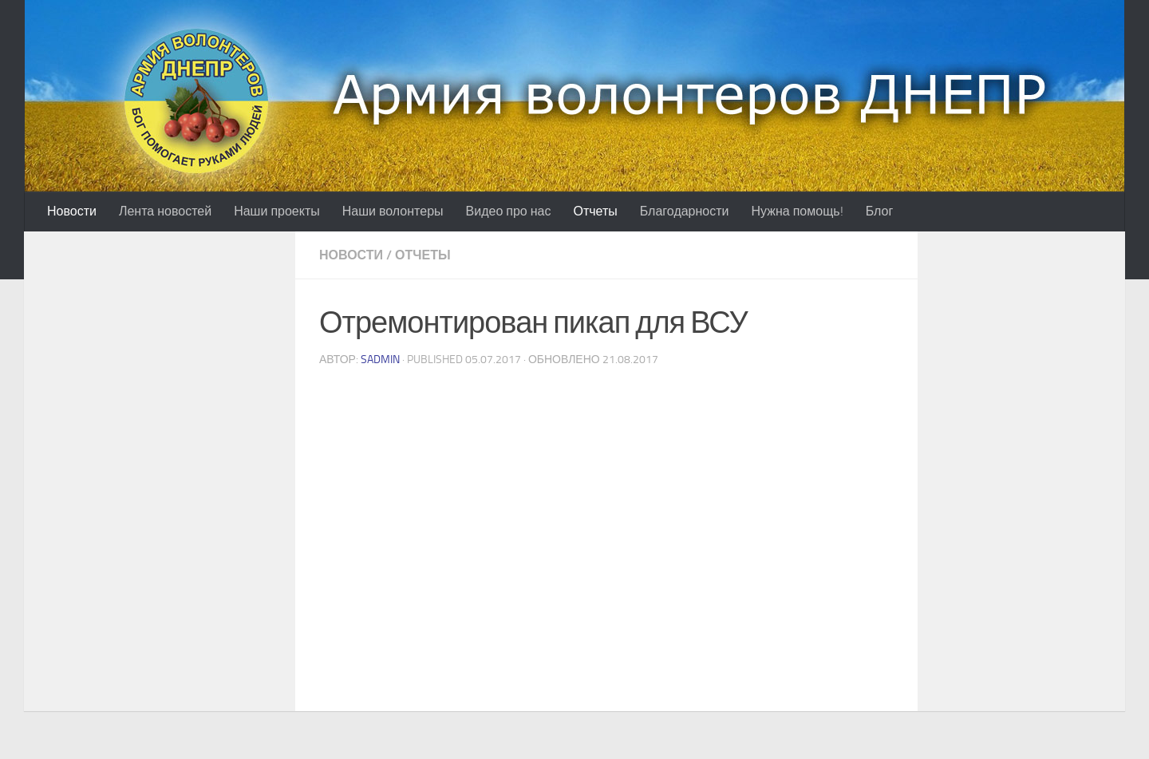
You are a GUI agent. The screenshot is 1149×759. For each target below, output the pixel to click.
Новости (72, 211)
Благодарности (684, 211)
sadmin (380, 359)
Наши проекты (277, 211)
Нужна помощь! (797, 211)
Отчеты (595, 211)
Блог (880, 211)
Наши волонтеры (393, 211)
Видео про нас (508, 211)
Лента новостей (165, 211)
